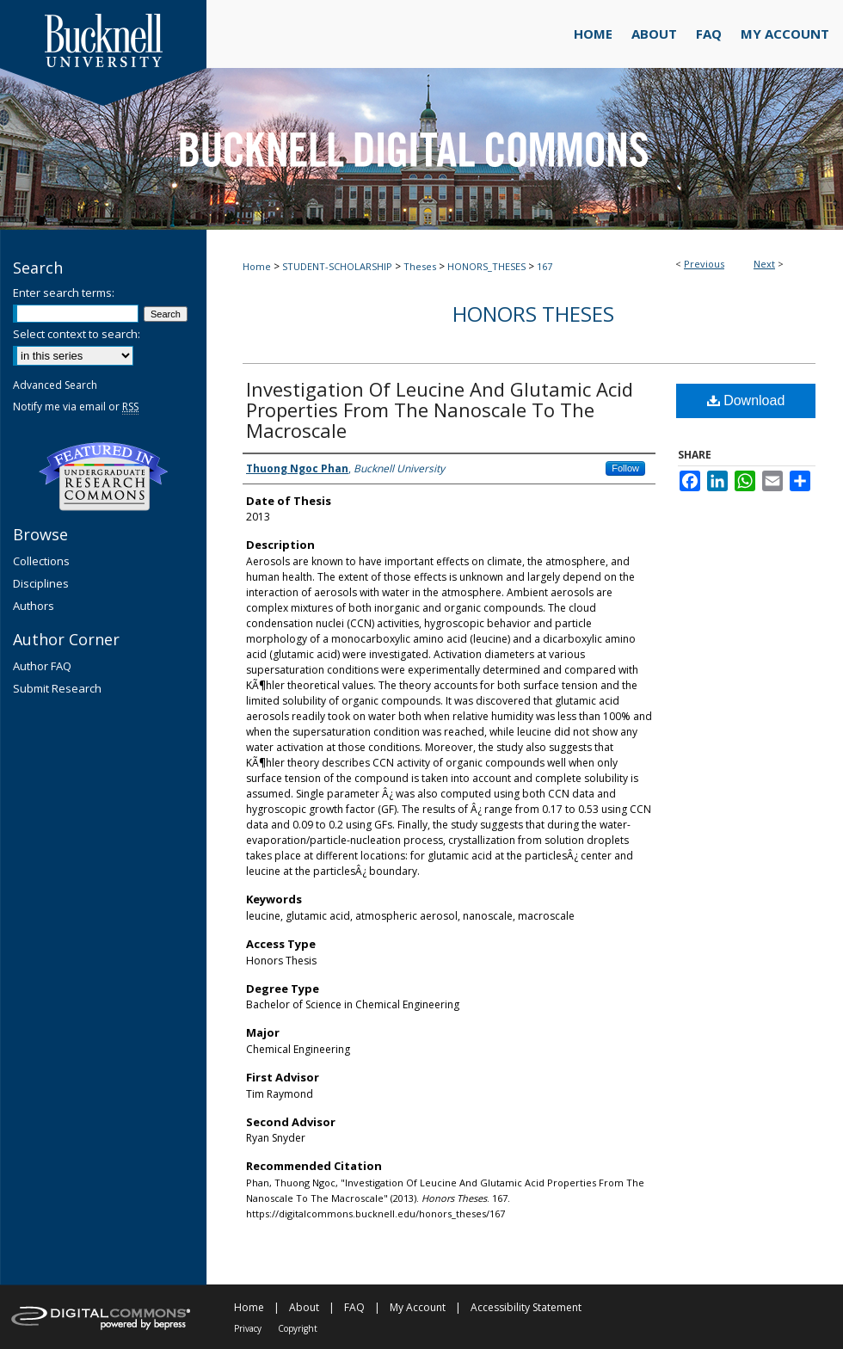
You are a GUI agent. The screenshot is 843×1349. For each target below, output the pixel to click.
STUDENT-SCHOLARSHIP (337, 266)
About (304, 1307)
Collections (41, 561)
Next (764, 263)
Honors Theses (533, 313)
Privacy (248, 1328)
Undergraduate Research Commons (103, 477)
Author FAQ (42, 666)
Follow (625, 468)
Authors (33, 605)
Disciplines (41, 583)
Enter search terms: (63, 292)
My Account (418, 1307)
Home (257, 266)
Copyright (297, 1328)
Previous (704, 263)
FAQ (354, 1307)
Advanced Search (55, 385)
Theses (419, 266)
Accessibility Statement (526, 1307)
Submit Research (57, 688)
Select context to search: (76, 334)
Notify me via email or (75, 406)
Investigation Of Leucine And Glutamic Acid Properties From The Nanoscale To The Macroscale (439, 409)
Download (746, 400)
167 (544, 266)
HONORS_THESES (486, 266)
